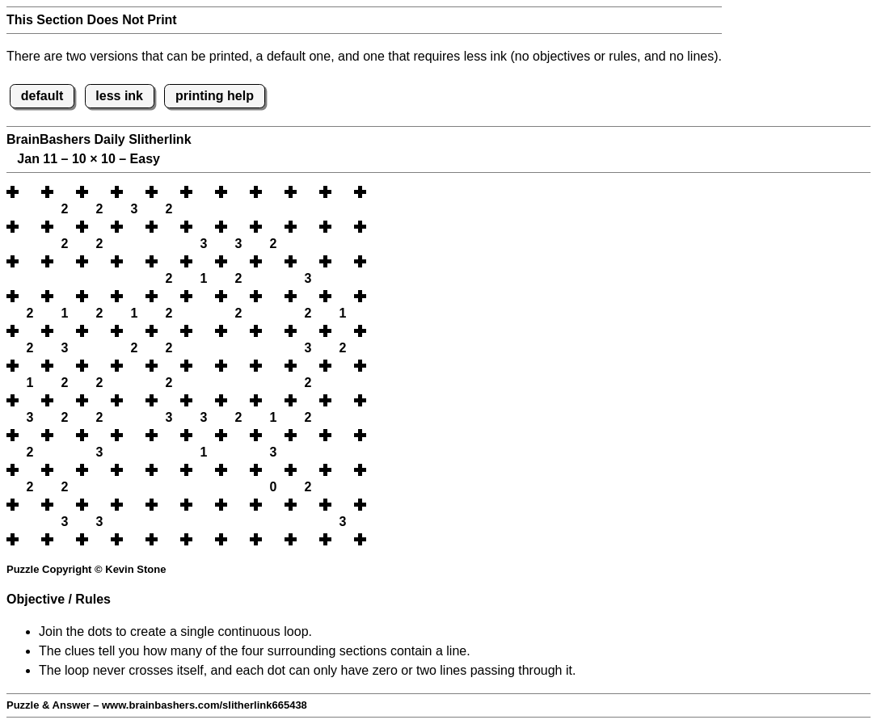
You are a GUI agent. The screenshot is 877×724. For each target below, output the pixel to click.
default (42, 96)
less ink (119, 96)
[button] (30, 192)
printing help (214, 96)
